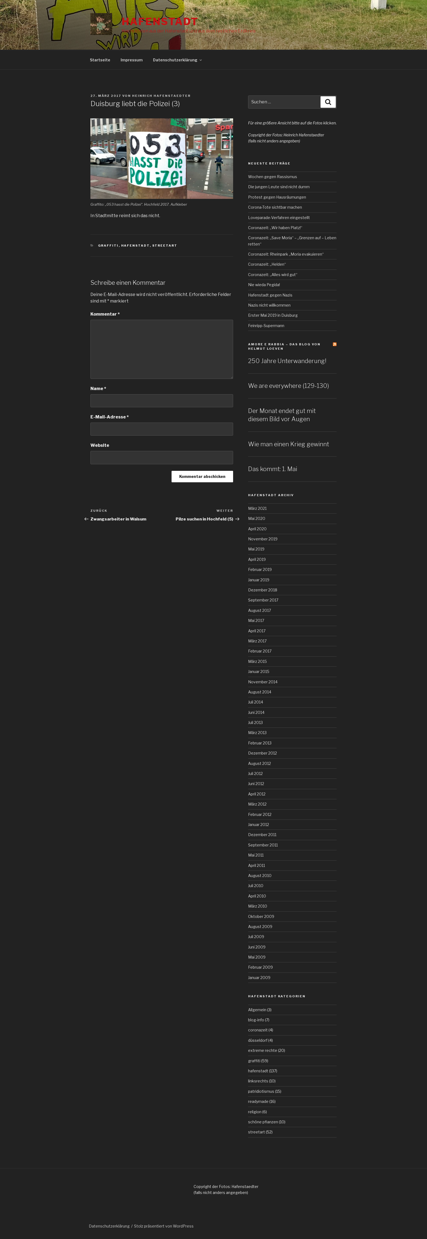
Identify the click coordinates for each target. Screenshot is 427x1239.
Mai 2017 (256, 620)
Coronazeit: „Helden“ (267, 264)
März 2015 (257, 661)
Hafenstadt (160, 22)
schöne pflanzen (263, 1122)
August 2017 (259, 610)
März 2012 (257, 804)
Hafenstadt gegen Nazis (270, 295)
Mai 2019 (256, 549)
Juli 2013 (255, 722)
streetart (165, 245)
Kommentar (105, 314)
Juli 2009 (256, 936)
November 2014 (262, 682)
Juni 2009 (257, 947)
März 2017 (257, 641)
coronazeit (258, 1030)
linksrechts (258, 1081)
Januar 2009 (259, 977)
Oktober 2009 (261, 916)
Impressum (132, 60)
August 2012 (259, 763)
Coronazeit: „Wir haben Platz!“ (275, 227)
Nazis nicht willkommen (269, 305)
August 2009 (260, 926)
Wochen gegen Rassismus (272, 176)
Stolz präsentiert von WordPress (164, 1226)
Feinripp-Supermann (266, 325)
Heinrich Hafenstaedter (161, 96)
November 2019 (262, 539)
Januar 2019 (258, 579)
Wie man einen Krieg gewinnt (288, 444)
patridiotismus (261, 1091)
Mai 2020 (256, 518)
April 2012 (257, 794)
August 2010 (260, 875)
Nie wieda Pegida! (264, 284)
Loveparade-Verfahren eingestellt (279, 217)
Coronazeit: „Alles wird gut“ (272, 274)
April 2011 (256, 865)
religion (254, 1111)
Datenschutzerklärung (178, 60)
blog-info (256, 1019)
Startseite (100, 60)
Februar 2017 (260, 651)
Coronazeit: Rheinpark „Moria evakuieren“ (286, 254)
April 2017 (257, 631)
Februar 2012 (260, 814)
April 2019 (257, 559)
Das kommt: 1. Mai (272, 468)
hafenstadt (135, 245)
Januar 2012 (258, 824)
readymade (258, 1101)
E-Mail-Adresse (109, 417)
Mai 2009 (257, 957)
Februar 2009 (260, 967)
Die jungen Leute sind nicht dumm (279, 186)
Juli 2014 (255, 702)
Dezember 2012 (262, 753)
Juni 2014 (256, 712)
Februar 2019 (260, 569)
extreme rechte (262, 1050)
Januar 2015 (258, 671)
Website (99, 445)
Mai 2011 (256, 855)
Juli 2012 (255, 773)
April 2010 (257, 896)
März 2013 (257, 732)
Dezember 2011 (262, 834)
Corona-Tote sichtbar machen (275, 207)
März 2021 (257, 508)
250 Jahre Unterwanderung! (287, 360)
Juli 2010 (255, 885)
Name (98, 388)
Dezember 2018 (262, 590)
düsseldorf (257, 1040)
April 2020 (257, 528)
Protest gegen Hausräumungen (277, 197)
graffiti (108, 245)
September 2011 (263, 845)
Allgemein (257, 1009)
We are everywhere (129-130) (288, 385)
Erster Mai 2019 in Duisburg (273, 315)
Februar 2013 (260, 743)
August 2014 (259, 692)
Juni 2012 (256, 783)
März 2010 (257, 906)
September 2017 (263, 600)
